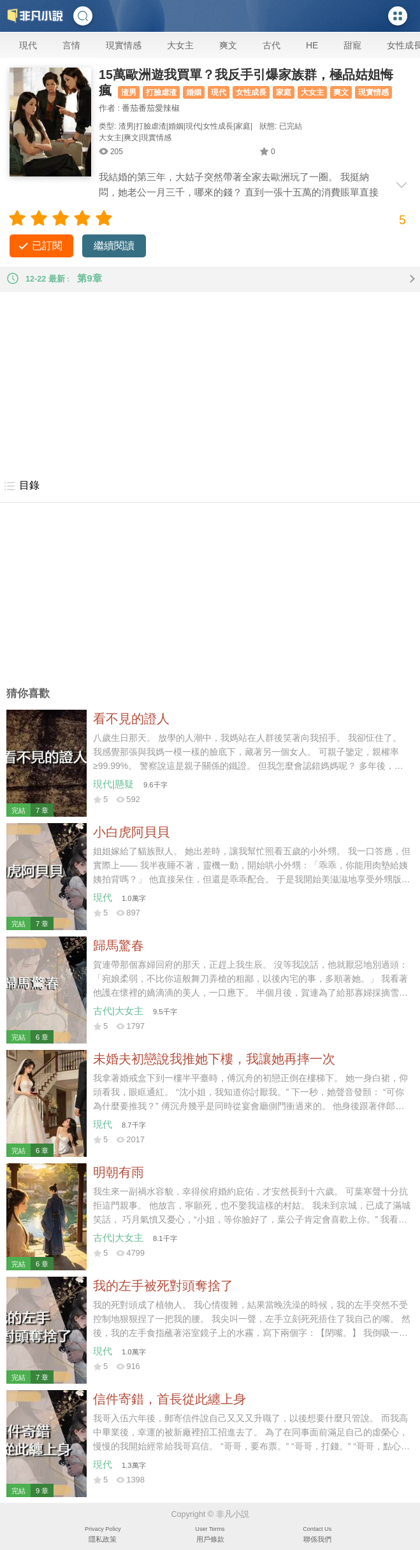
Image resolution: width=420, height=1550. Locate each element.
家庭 (283, 92)
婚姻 (193, 92)
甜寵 (352, 45)
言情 (71, 45)
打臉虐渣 (161, 92)
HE (312, 45)
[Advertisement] (210, 381)
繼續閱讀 (114, 245)
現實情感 (123, 45)
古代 (271, 45)
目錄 (21, 486)
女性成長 (251, 92)
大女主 (180, 45)
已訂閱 (47, 245)
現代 (28, 45)
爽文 (228, 45)
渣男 (128, 92)
